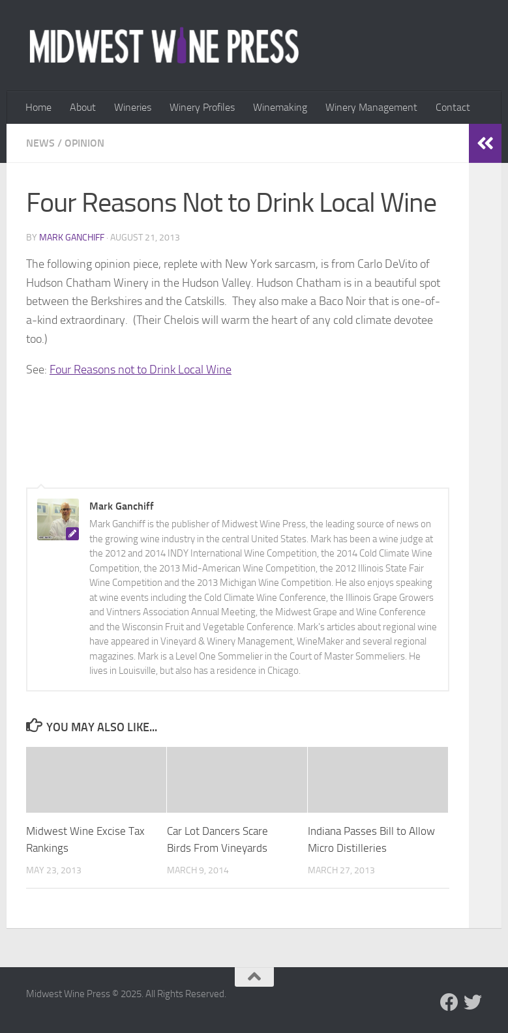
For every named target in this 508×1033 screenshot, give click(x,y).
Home (38, 107)
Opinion (84, 143)
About (83, 107)
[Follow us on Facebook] (449, 1002)
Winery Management (371, 107)
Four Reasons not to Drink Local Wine (141, 369)
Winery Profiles (202, 107)
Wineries (132, 107)
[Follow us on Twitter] (473, 1002)
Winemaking (280, 107)
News (40, 143)
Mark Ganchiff (71, 237)
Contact (453, 107)
